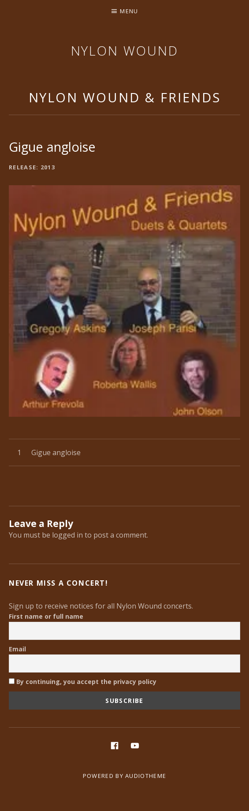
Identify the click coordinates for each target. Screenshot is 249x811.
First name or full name (46, 616)
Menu (129, 11)
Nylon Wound (124, 50)
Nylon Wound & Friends (125, 97)
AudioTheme (145, 776)
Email (17, 649)
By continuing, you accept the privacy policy (82, 681)
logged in (67, 535)
